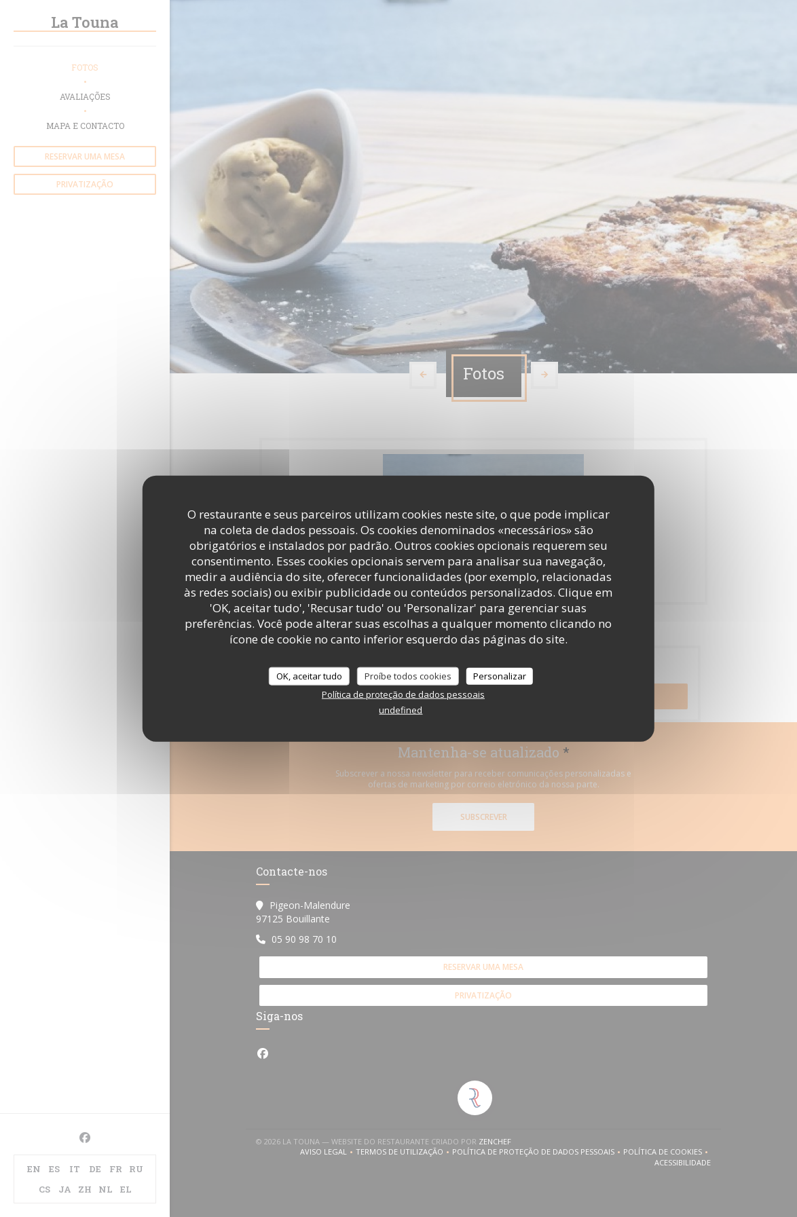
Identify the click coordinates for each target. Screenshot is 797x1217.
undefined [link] (400, 710)
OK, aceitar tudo (309, 675)
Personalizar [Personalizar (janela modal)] (499, 675)
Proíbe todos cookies (408, 675)
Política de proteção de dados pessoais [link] (403, 694)
